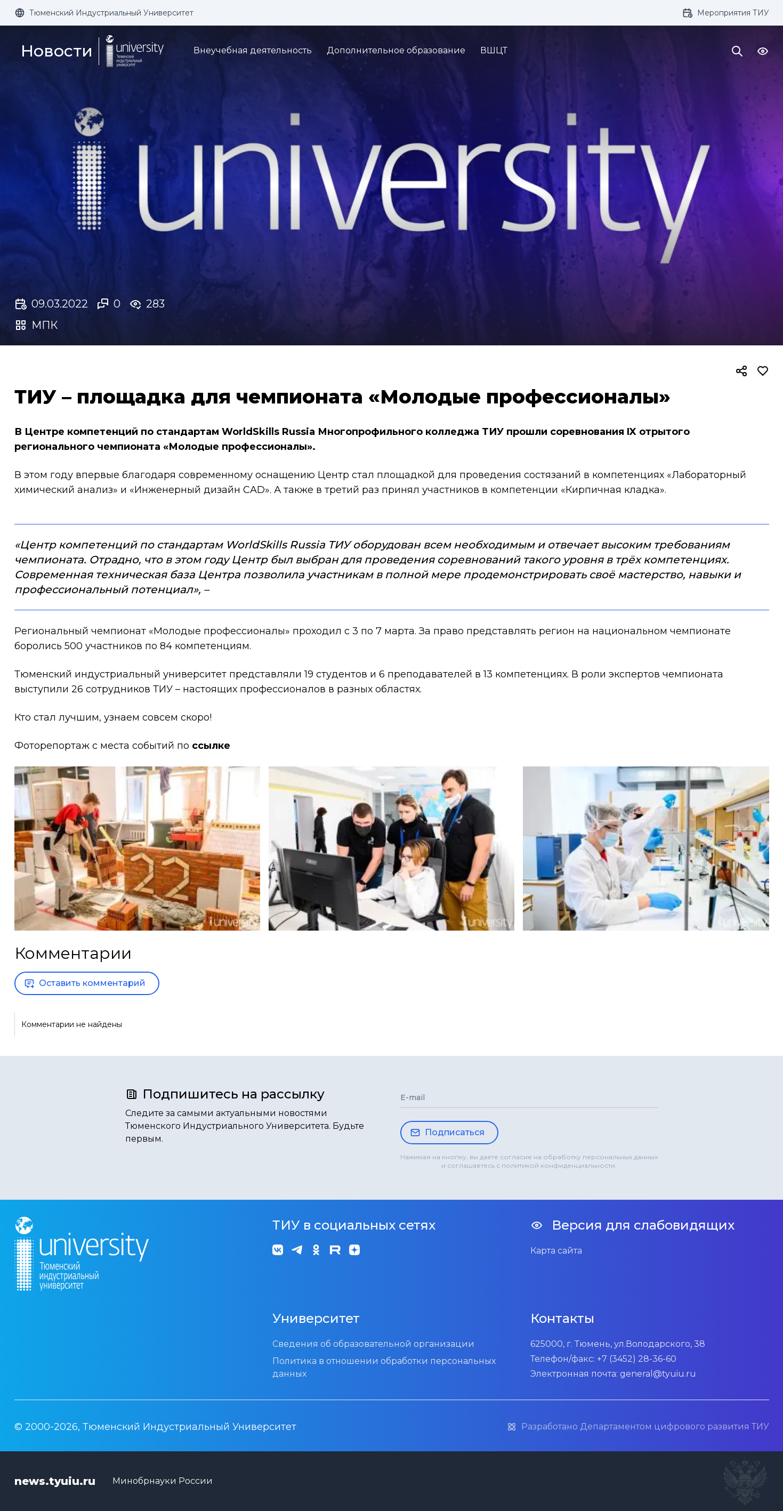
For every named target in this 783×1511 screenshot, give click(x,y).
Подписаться (447, 1132)
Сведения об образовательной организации (373, 1344)
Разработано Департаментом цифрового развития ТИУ (637, 1426)
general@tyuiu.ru (658, 1374)
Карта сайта (556, 1251)
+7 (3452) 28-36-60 (636, 1359)
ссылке (211, 746)
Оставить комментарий (85, 983)
